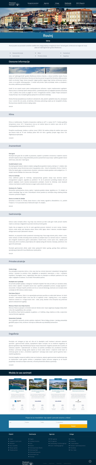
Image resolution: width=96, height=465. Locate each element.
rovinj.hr (11, 138)
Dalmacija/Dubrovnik (35, 448)
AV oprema (73, 437)
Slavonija (32, 453)
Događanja (66, 56)
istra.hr (11, 106)
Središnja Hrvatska (34, 437)
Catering (72, 435)
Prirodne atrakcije (42, 56)
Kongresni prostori (33, 3)
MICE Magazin (80, 3)
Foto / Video (73, 446)
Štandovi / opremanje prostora (77, 442)
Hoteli (11, 435)
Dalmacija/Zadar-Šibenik (36, 444)
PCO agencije (53, 437)
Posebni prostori (14, 446)
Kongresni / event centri (15, 437)
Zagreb (31, 435)
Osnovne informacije (17, 53)
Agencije (46, 3)
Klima (39, 53)
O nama (45, 460)
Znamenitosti (66, 53)
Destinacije (68, 3)
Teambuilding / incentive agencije (58, 440)
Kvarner (32, 442)
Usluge (57, 3)
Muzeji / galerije (13, 444)
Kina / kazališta (13, 442)
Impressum (51, 460)
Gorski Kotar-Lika (34, 451)
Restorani (12, 440)
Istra (31, 440)
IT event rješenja (74, 440)
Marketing (59, 460)
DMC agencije (53, 435)
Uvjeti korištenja (67, 460)
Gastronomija (15, 56)
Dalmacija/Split (34, 446)
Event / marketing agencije (56, 442)
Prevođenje (73, 444)
